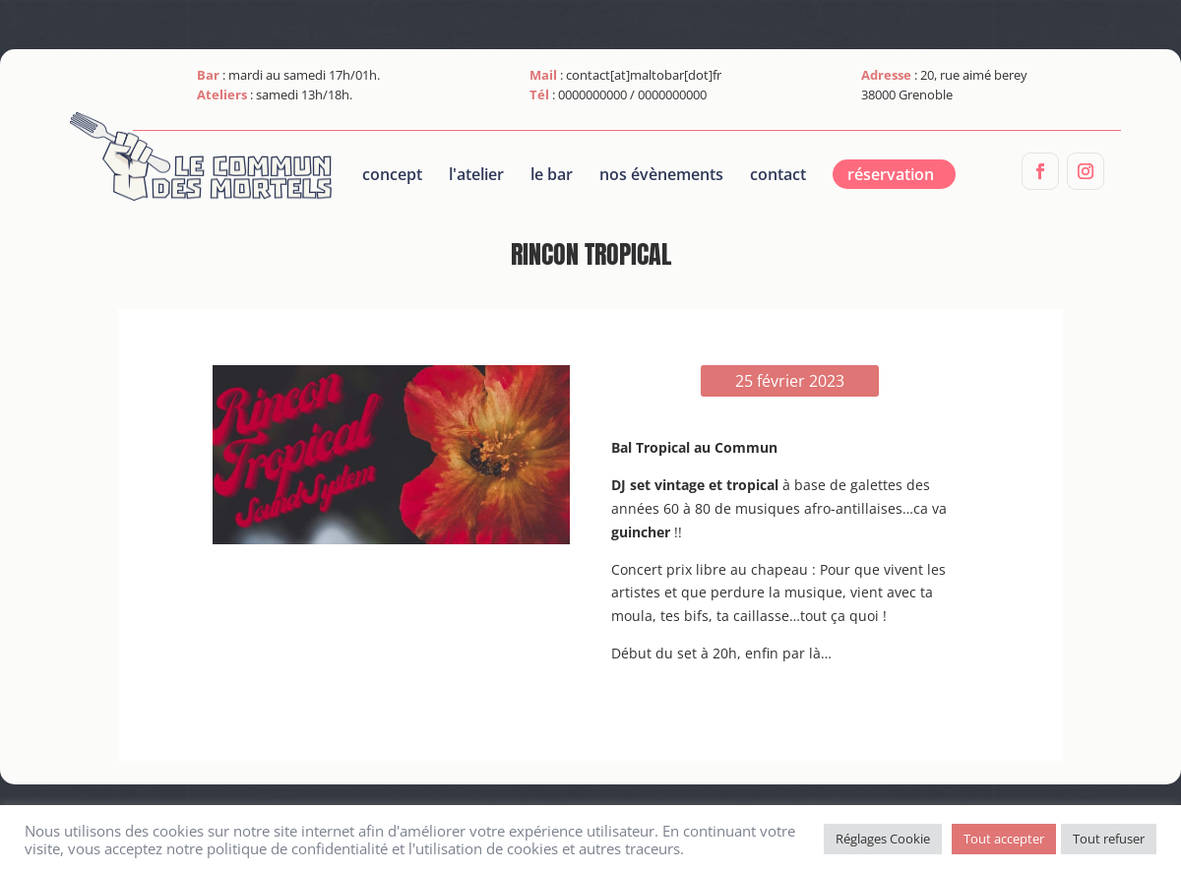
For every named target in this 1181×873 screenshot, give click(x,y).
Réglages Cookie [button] (883, 838)
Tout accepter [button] (1003, 838)
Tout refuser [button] (1109, 838)
